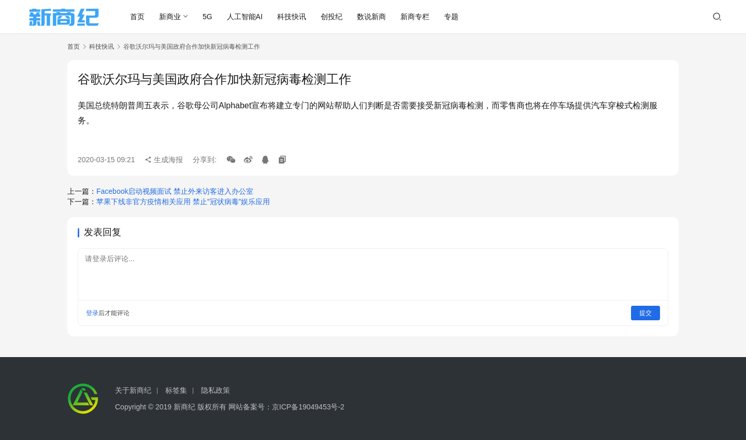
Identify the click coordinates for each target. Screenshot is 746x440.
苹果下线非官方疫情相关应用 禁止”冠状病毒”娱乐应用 (183, 201)
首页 (138, 16)
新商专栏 (415, 16)
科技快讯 (292, 16)
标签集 (176, 390)
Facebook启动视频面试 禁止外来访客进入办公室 (174, 191)
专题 (451, 16)
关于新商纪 (133, 390)
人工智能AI (245, 16)
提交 (645, 313)
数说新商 (371, 16)
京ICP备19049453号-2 (308, 407)
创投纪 (332, 16)
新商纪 (184, 407)
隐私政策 (215, 390)
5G (208, 16)
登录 (92, 313)
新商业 (170, 16)
